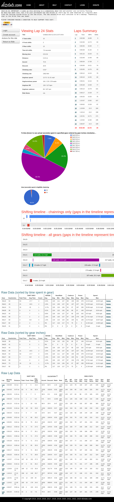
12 (76, 82)
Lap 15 (3, 452)
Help (54, 5)
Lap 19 (3, 470)
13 (76, 86)
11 (76, 78)
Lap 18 (3, 466)
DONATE (96, 5)
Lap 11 (3, 433)
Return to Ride (9, 43)
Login (82, 5)
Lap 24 (3, 494)
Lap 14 (3, 447)
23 (76, 125)
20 (76, 113)
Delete (108, 302)
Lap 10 (3, 429)
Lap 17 (3, 461)
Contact (68, 5)
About (41, 5)
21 (76, 117)
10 (76, 75)
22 (76, 121)
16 (76, 98)
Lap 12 (3, 438)
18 (76, 106)
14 (76, 90)
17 (76, 102)
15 (76, 94)
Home (28, 5)
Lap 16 (3, 456)
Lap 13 (3, 442)
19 (76, 110)
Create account (9, 36)
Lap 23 (3, 489)
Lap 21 (3, 480)
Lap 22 (3, 484)
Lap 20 (3, 475)
